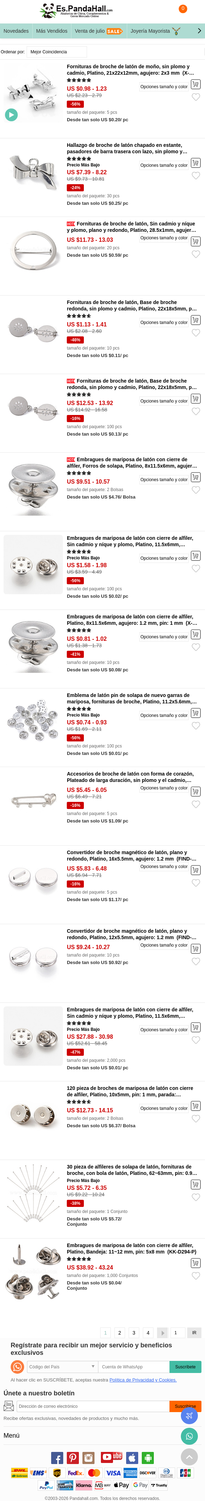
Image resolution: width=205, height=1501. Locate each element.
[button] (199, 30)
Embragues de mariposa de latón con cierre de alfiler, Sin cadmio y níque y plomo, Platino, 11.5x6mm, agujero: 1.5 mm (130, 544)
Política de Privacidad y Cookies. (143, 1380)
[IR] (178, 1332)
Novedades (16, 31)
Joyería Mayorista (156, 31)
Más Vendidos (52, 31)
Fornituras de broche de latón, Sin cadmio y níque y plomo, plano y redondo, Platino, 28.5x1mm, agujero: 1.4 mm (131, 230)
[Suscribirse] (93, 1406)
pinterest (73, 1458)
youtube (107, 1457)
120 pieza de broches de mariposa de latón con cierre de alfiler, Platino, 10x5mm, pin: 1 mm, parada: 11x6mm (130, 1094)
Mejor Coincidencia (49, 51)
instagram (88, 1458)
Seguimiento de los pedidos (189, 1415)
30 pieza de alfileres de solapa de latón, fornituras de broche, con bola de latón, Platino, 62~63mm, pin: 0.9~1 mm (132, 1173)
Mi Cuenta (192, 13)
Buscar (164, 13)
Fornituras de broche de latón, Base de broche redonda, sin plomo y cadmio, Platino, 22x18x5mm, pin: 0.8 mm (132, 308)
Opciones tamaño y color (164, 86)
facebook (57, 1458)
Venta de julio (99, 31)
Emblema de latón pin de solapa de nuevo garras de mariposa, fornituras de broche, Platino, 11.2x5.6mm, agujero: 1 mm (129, 701)
